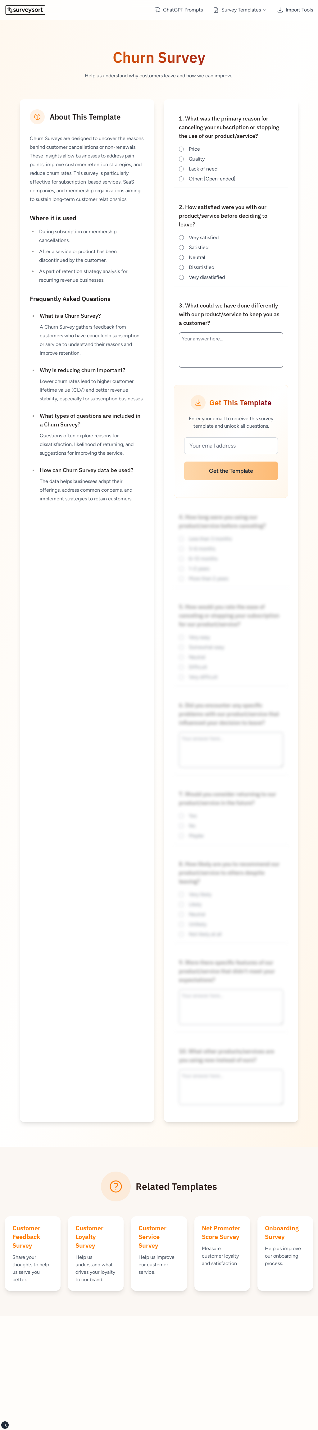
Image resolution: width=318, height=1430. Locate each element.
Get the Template (231, 470)
